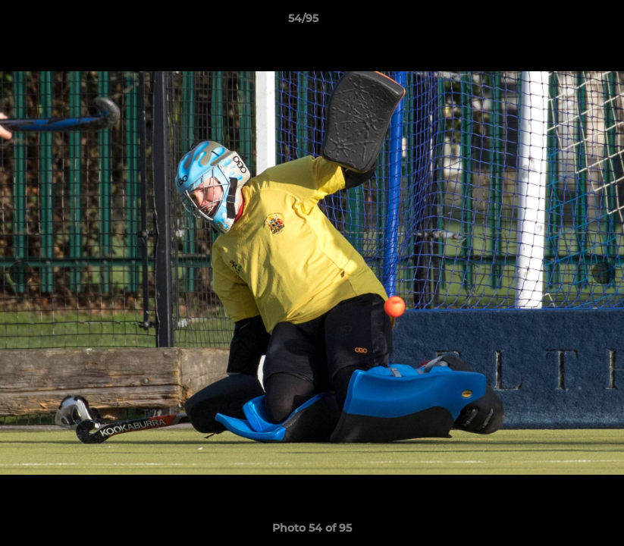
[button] (560, 22)
